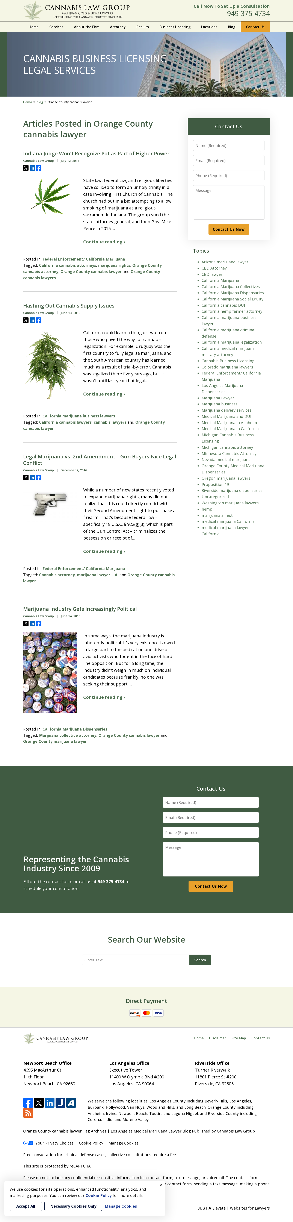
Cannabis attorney (57, 574)
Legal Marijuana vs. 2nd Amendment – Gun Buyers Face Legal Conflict (99, 459)
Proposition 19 (215, 484)
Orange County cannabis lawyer (91, 271)
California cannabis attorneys (67, 265)
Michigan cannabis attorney (227, 447)
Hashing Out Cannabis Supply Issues (69, 305)
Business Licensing (175, 26)
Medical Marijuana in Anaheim (229, 422)
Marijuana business (219, 403)
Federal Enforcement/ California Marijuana (83, 259)
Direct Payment (146, 1001)
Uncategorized (215, 496)
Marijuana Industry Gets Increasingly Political (80, 609)
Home (34, 26)
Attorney (118, 26)
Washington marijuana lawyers (230, 502)
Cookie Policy (91, 1143)
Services (56, 26)
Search (200, 960)
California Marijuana (220, 280)
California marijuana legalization (232, 342)
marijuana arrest (217, 515)
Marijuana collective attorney (67, 735)
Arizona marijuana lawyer (225, 261)
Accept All (25, 1206)
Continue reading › (104, 242)
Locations (209, 26)
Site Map (238, 1038)
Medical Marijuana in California (230, 428)
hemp (207, 509)
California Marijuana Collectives (231, 286)
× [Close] (160, 1185)
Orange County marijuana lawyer (55, 741)
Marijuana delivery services (226, 410)
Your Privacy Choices (48, 1143)
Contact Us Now (229, 229)
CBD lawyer (212, 274)
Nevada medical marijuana (226, 459)
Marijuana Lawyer (218, 397)
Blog (231, 26)
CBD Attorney (214, 268)
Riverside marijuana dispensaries (232, 490)
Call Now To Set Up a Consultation (232, 6)
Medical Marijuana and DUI (226, 416)
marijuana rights (114, 265)
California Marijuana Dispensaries (74, 729)
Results (142, 26)
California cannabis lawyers (65, 422)
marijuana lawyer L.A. (97, 574)
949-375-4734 (248, 13)
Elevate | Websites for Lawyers (234, 1208)
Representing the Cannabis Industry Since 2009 (76, 864)
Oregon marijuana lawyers (226, 478)
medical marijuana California (228, 521)
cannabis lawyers (110, 422)
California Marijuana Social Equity (232, 299)
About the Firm (86, 26)
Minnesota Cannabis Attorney (229, 453)
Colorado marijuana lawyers (227, 367)
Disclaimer (217, 1038)
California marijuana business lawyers (78, 415)
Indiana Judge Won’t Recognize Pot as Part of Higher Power (96, 153)
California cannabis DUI (223, 305)
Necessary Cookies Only (73, 1206)
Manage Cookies (124, 1143)
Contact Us (255, 26)
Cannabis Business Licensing (228, 360)
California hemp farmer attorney (232, 311)
